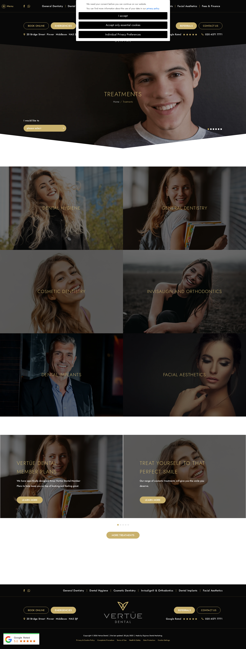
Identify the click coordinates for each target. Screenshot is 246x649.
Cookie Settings (164, 640)
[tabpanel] (61, 476)
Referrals (186, 26)
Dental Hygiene (99, 590)
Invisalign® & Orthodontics (157, 590)
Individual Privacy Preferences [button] (123, 34)
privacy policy (153, 8)
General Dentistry (52, 8)
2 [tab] (120, 525)
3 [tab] (123, 525)
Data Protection (149, 640)
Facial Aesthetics (187, 8)
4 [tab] (126, 525)
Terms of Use (121, 640)
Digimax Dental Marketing (152, 635)
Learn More (29, 500)
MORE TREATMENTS (123, 535)
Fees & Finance (211, 8)
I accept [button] (123, 16)
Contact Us (210, 26)
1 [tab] (118, 525)
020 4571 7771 (213, 34)
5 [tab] (128, 525)
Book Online (36, 26)
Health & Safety (135, 640)
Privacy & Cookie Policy (85, 640)
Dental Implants (188, 590)
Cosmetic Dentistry (124, 590)
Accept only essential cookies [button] (123, 25)
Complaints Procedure (105, 640)
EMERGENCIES (63, 26)
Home (116, 101)
